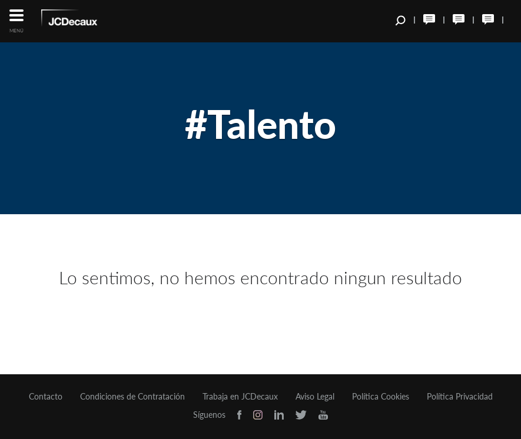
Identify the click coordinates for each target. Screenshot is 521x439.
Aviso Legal (315, 396)
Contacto (45, 396)
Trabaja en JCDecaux (240, 396)
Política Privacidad (460, 396)
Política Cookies (380, 396)
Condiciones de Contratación (132, 396)
